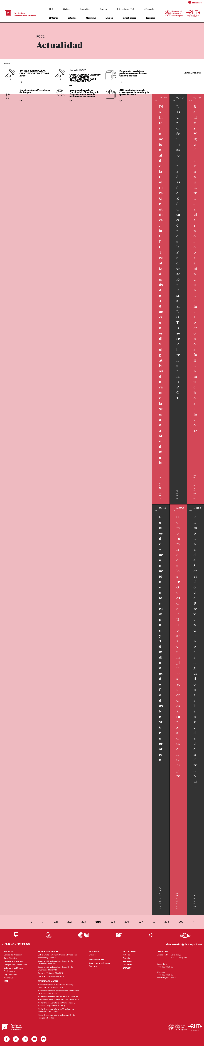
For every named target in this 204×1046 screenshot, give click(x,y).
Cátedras (93, 966)
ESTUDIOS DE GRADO (48, 951)
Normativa (8, 978)
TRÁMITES (127, 961)
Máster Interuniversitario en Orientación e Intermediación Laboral (56, 1010)
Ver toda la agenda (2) (192, 73)
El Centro (53, 18)
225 (113, 921)
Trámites (150, 18)
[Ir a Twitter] (16, 1039)
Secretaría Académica (13, 961)
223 (83, 921)
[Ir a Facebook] (6, 1039)
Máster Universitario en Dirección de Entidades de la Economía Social (58, 991)
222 (69, 921)
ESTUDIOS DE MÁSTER (48, 981)
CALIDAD (127, 964)
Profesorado (9, 971)
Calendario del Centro (13, 968)
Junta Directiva (10, 958)
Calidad (66, 9)
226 (127, 921)
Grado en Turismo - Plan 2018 (50, 973)
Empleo (109, 18)
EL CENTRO (9, 951)
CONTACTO (162, 951)
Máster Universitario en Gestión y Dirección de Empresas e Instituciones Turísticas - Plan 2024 (58, 997)
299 (181, 921)
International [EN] (125, 9)
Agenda (103, 9)
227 (141, 921)
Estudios (72, 18)
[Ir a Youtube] (34, 1039)
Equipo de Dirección (13, 955)
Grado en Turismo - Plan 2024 (51, 976)
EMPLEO (127, 968)
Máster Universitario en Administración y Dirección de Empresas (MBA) (55, 985)
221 (56, 921)
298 (167, 921)
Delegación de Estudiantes (15, 964)
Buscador (149, 9)
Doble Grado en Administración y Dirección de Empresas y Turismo (58, 956)
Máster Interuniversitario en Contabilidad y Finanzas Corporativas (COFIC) (56, 1004)
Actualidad (85, 9)
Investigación (129, 18)
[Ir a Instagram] (25, 1039)
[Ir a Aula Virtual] (119, 936)
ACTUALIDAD (129, 951)
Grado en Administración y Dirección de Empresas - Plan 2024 (55, 968)
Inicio (38, 26)
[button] (154, 2)
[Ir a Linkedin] (43, 1039)
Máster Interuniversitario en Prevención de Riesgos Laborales (56, 1016)
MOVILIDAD (94, 951)
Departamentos (10, 974)
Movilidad (91, 18)
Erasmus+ (93, 955)
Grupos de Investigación (99, 963)
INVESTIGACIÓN (96, 959)
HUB (51, 9)
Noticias (126, 955)
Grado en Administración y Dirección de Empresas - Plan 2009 (55, 962)
